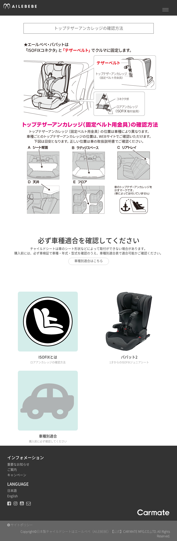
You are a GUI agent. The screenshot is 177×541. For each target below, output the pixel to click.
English (12, 496)
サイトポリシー (20, 525)
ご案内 (12, 469)
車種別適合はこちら (88, 260)
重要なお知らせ (18, 464)
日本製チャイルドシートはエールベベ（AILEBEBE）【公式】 (80, 531)
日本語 (12, 490)
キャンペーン (16, 475)
